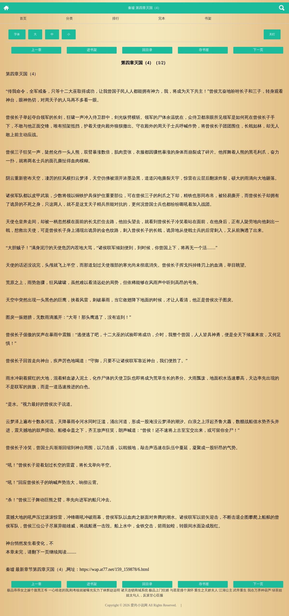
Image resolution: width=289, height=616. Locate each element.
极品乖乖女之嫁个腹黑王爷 (27, 590)
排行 (115, 18)
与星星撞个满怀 (182, 590)
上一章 (36, 50)
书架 (208, 18)
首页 (23, 18)
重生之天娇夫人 (206, 590)
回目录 (147, 50)
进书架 (92, 50)
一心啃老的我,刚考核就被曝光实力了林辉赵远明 (84, 590)
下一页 (258, 50)
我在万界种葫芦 (259, 590)
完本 (161, 18)
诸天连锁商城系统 (134, 590)
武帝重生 (240, 590)
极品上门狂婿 (159, 590)
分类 (69, 18)
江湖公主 (225, 590)
